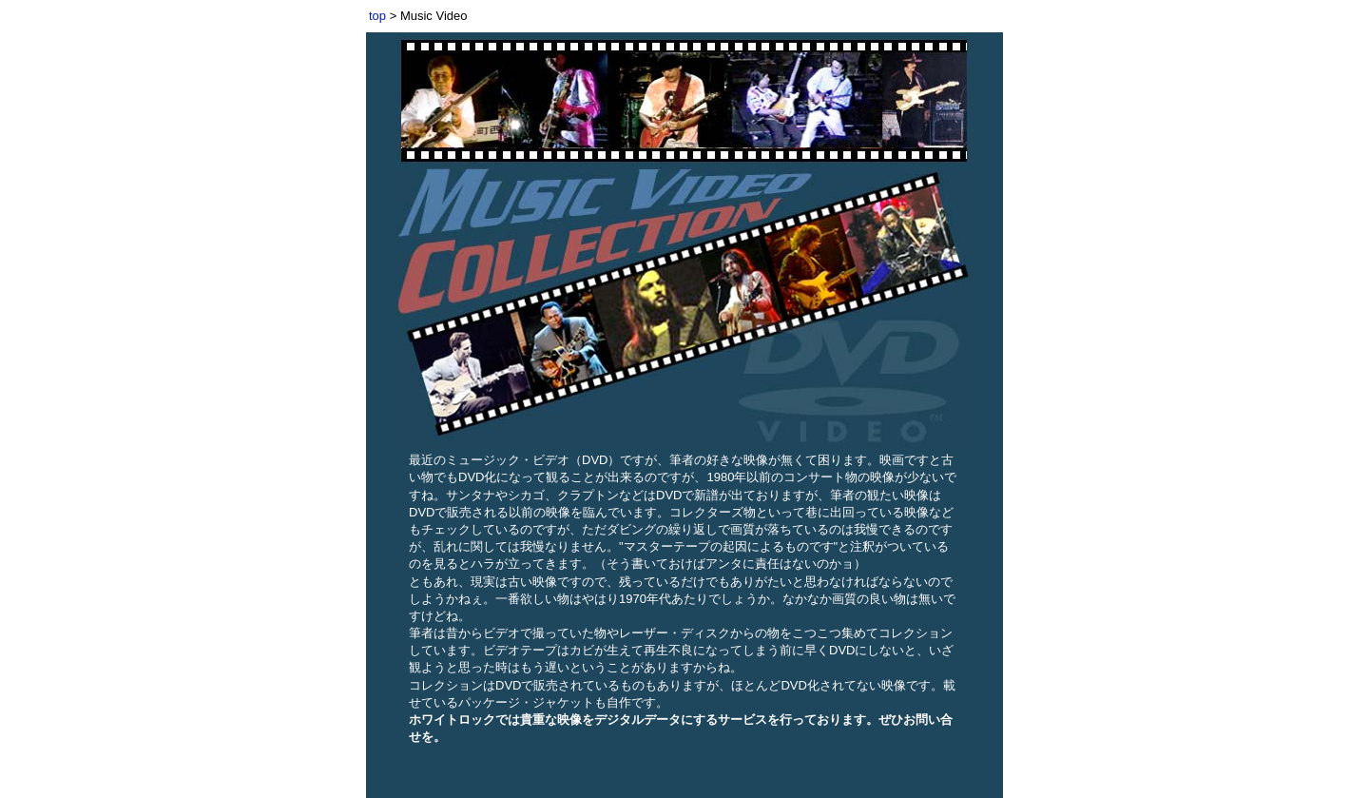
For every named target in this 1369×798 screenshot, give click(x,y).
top (377, 16)
